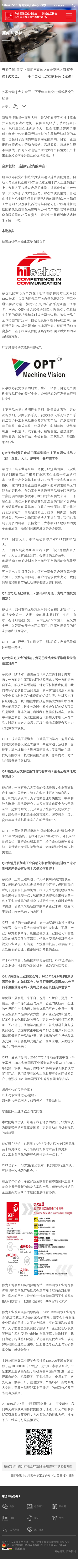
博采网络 (71, 1554)
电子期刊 (36, 1507)
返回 (39, 1466)
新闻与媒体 (35, 69)
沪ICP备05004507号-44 (53, 1548)
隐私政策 (20, 1552)
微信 (8, 1507)
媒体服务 (36, 1532)
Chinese (59, 5)
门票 (8, 1519)
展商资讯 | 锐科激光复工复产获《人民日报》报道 (42, 1475)
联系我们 (11, 1532)
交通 (58, 1519)
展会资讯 (52, 69)
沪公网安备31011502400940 (20, 1548)
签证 (33, 1519)
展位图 (59, 1507)
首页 (19, 69)
